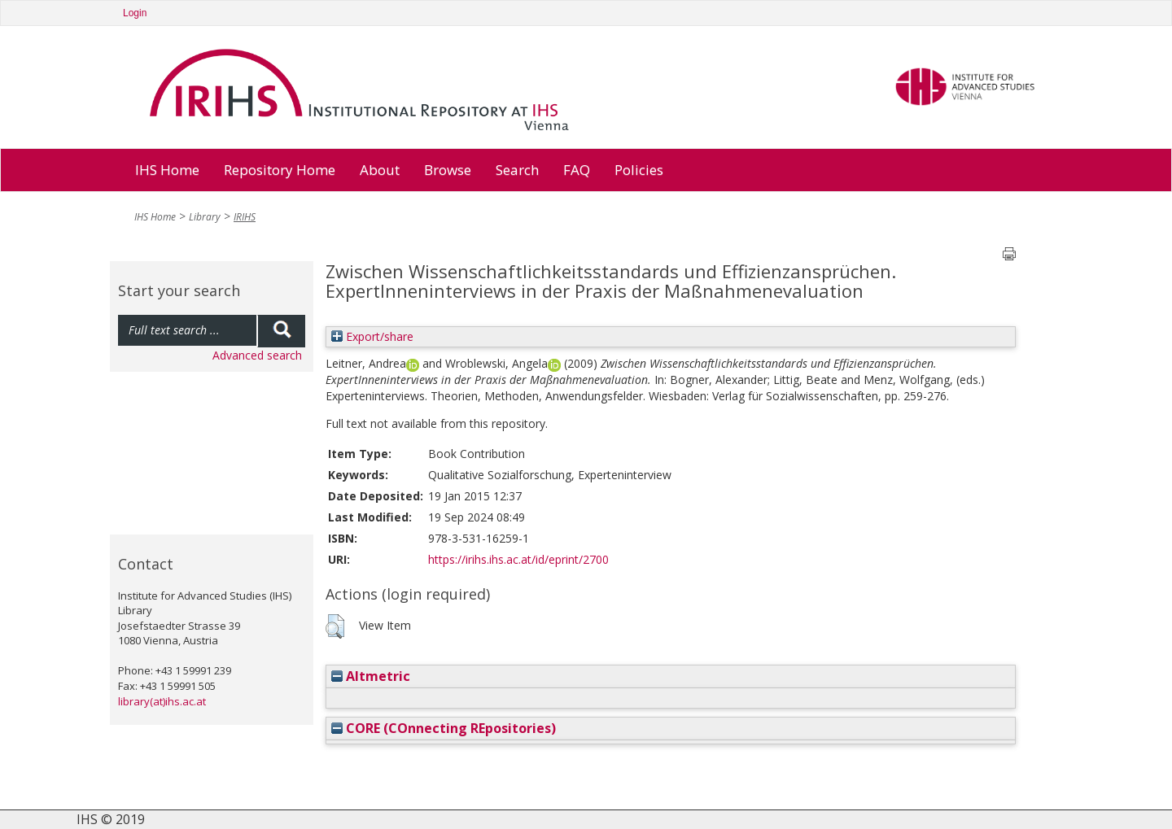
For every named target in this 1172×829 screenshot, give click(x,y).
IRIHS (245, 217)
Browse (447, 169)
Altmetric (370, 676)
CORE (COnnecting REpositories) (443, 728)
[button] (335, 626)
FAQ (576, 169)
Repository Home (279, 169)
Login (134, 13)
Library (205, 217)
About (380, 169)
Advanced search (257, 355)
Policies (638, 169)
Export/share (372, 336)
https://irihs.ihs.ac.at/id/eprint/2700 (518, 559)
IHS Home (167, 169)
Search (517, 169)
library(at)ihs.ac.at (162, 701)
